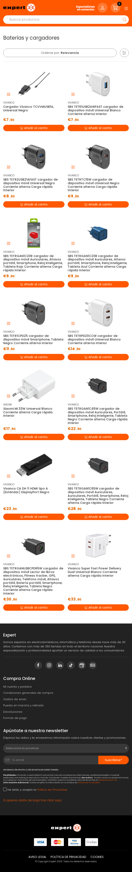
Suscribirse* (113, 760)
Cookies (97, 857)
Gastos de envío (14, 699)
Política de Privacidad (88, 782)
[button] (124, 53)
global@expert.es (108, 780)
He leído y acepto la (35, 790)
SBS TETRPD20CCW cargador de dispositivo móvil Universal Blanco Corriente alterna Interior (94, 339)
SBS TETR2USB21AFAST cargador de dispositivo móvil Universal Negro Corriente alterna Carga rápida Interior (30, 184)
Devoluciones (12, 712)
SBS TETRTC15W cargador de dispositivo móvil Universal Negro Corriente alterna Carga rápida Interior (93, 184)
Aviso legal (37, 857)
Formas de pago (15, 718)
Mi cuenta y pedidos (17, 687)
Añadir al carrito (34, 127)
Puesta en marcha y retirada (23, 705)
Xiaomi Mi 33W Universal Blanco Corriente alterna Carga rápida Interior (28, 412)
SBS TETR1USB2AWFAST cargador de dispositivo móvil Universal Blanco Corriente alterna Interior (95, 110)
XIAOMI (7, 404)
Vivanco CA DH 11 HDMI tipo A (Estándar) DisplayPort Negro (26, 490)
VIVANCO (9, 102)
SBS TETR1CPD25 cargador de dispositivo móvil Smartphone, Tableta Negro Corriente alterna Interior (33, 339)
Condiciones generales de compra (28, 693)
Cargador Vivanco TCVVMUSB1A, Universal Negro (28, 108)
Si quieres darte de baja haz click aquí (32, 800)
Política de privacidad (68, 857)
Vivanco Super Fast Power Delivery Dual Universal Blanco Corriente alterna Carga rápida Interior (94, 572)
